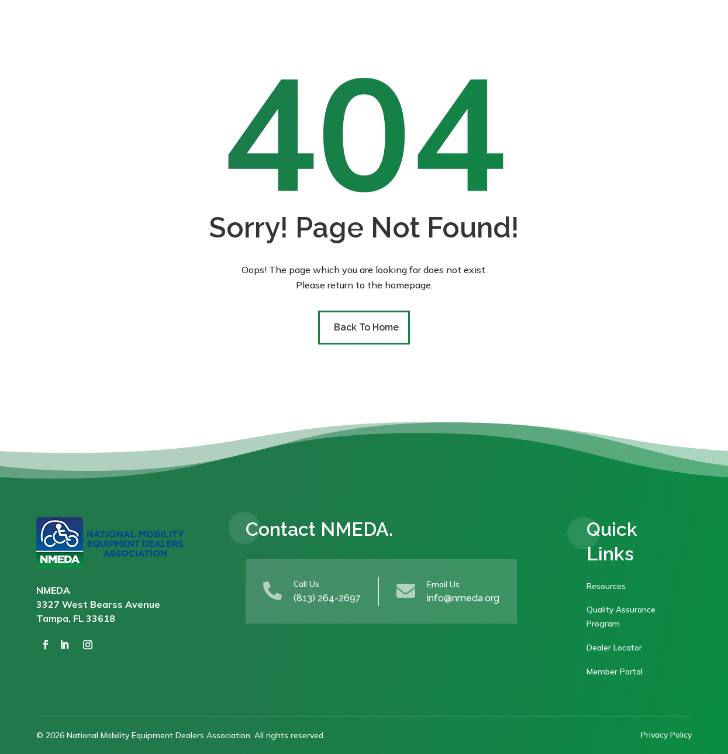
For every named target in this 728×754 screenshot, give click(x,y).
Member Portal (614, 671)
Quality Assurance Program (620, 616)
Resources (606, 586)
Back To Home (366, 327)
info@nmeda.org (463, 598)
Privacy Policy (666, 734)
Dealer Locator (614, 647)
